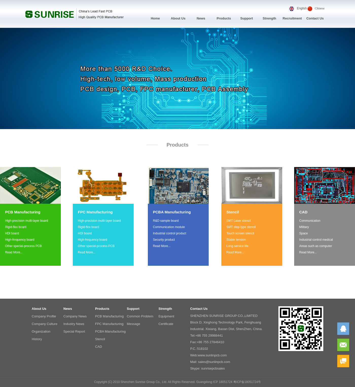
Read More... (14, 252)
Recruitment (292, 18)
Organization (41, 331)
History (37, 339)
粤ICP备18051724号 (247, 382)
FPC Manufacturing (109, 324)
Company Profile (44, 316)
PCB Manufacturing (109, 316)
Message (133, 324)
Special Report (74, 331)
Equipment (166, 316)
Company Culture (44, 324)
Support (246, 18)
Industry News (73, 324)
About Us (178, 18)
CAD (98, 347)
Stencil (100, 339)
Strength (269, 18)
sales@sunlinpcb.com (214, 362)
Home (155, 18)
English (302, 8)
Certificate (165, 324)
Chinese (320, 8)
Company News (75, 316)
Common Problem (140, 316)
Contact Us (315, 18)
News (201, 18)
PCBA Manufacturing (110, 331)
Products (224, 18)
